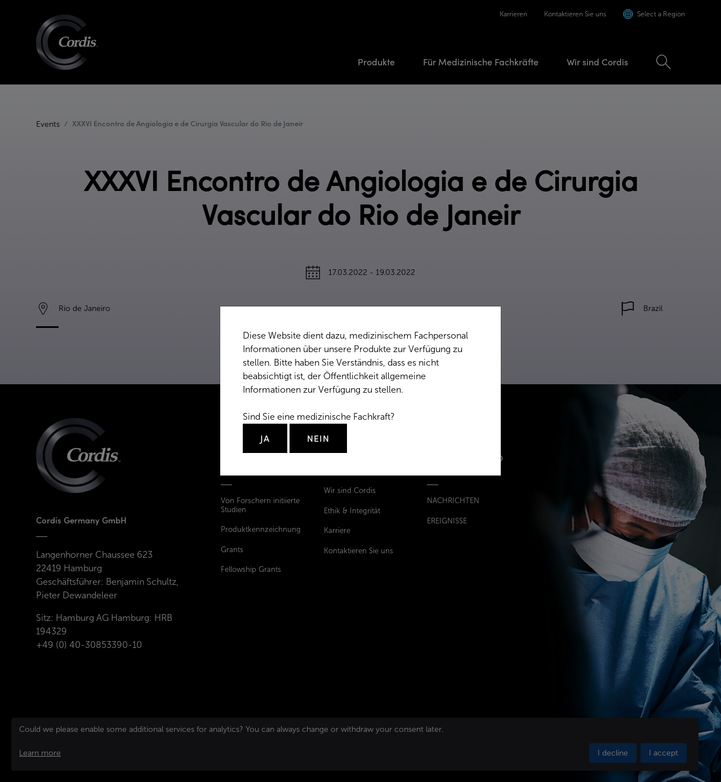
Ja (265, 438)
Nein (318, 438)
